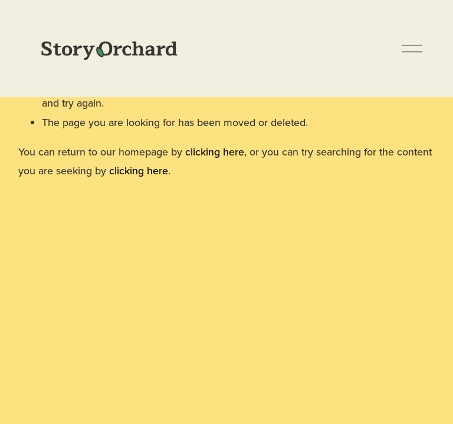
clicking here (214, 151)
